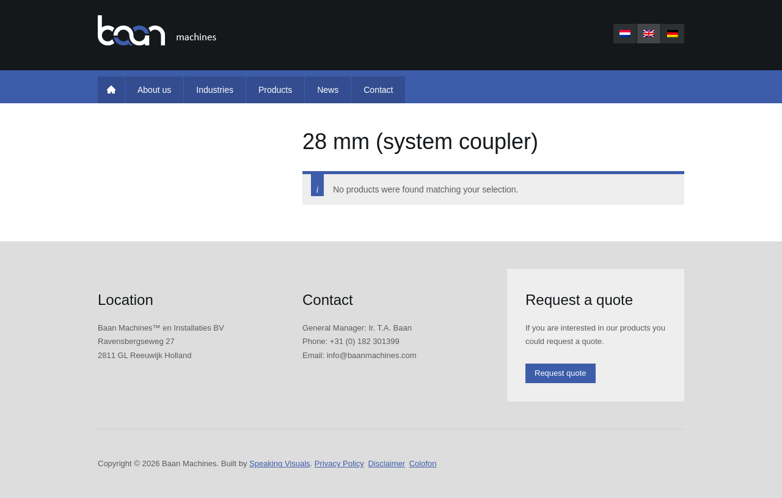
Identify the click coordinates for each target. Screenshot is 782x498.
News (327, 90)
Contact (378, 90)
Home (111, 89)
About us (154, 90)
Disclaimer (386, 463)
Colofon (423, 463)
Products (275, 90)
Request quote (560, 373)
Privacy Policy (339, 463)
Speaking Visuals (279, 463)
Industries (214, 90)
